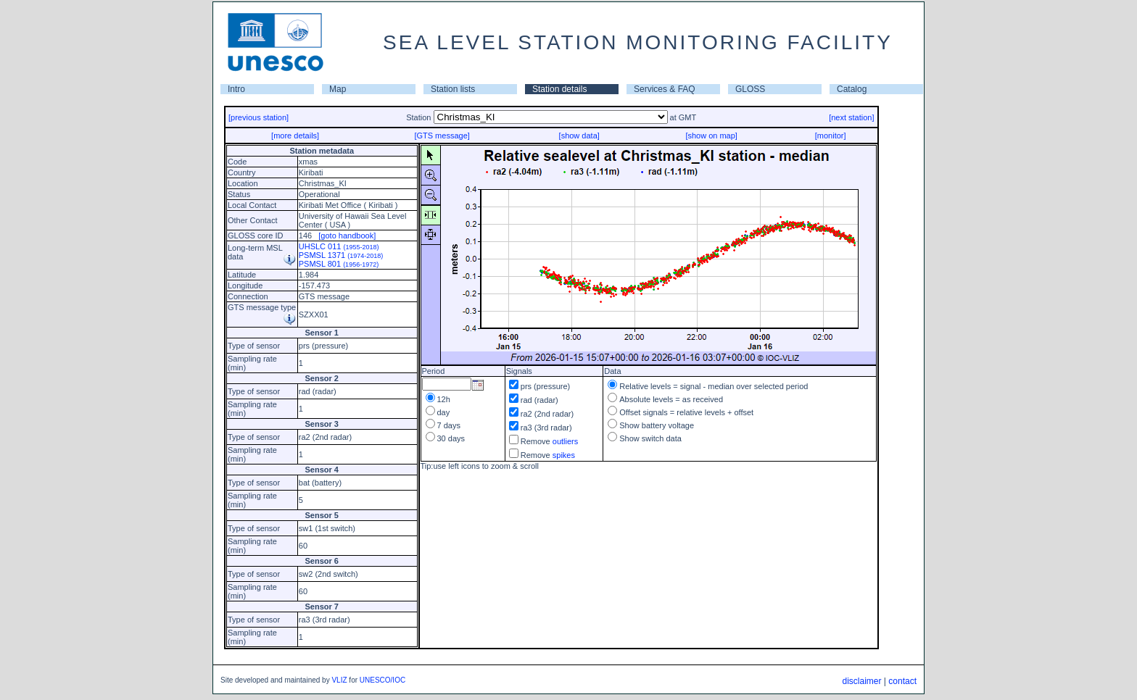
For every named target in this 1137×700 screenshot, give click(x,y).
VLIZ (339, 680)
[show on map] (711, 135)
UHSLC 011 (339, 246)
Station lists (453, 89)
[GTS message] (441, 135)
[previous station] (258, 117)
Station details (559, 89)
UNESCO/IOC (382, 680)
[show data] (579, 135)
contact (902, 681)
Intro (236, 89)
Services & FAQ (664, 89)
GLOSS (750, 89)
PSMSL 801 (339, 263)
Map (337, 89)
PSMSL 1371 (341, 255)
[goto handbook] (347, 235)
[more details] (295, 135)
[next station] (851, 117)
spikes (564, 455)
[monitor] (830, 135)
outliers (565, 441)
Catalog (852, 89)
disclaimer (861, 681)
